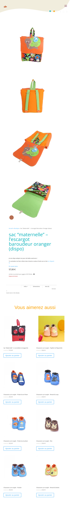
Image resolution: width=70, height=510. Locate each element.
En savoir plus (13, 266)
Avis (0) (47, 286)
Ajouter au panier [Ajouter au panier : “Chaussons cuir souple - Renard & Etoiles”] (45, 495)
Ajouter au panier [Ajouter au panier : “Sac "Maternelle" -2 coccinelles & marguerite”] (12, 355)
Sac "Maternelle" (14, 286)
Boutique (16, 228)
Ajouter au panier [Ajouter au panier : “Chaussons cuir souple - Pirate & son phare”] (12, 448)
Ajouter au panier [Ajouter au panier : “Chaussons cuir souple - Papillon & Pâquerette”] (45, 355)
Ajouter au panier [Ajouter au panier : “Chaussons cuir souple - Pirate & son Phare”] (12, 402)
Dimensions (36, 286)
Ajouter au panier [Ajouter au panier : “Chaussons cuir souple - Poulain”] (12, 495)
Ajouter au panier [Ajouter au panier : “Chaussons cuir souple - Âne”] (45, 448)
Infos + (26, 286)
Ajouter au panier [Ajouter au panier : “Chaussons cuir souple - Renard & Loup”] (45, 402)
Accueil (11, 228)
